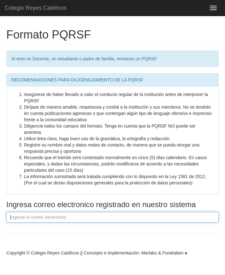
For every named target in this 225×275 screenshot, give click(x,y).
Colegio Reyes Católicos (36, 8)
